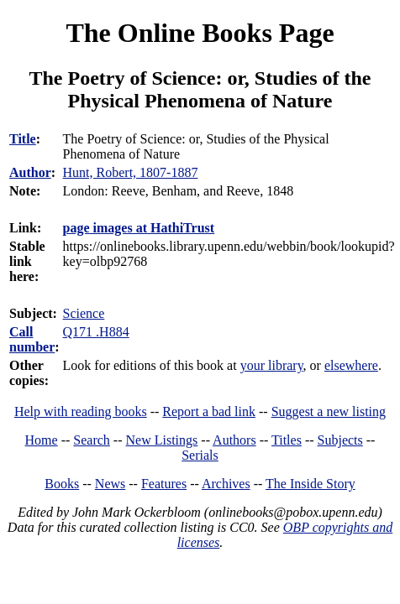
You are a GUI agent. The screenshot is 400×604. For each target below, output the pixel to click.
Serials (200, 455)
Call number (32, 339)
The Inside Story (310, 483)
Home (41, 440)
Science (84, 313)
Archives (226, 483)
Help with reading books (80, 411)
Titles (286, 440)
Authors (234, 440)
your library (271, 365)
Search (91, 440)
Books (62, 483)
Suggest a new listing (328, 411)
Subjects (340, 440)
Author (30, 172)
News (110, 483)
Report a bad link (208, 411)
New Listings (162, 440)
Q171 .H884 (96, 332)
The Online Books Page (200, 33)
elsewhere (351, 365)
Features (164, 483)
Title (22, 139)
